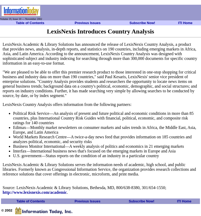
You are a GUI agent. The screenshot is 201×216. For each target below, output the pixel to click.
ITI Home (185, 23)
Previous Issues (87, 23)
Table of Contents (30, 23)
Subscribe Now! (142, 23)
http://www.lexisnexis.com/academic (35, 192)
